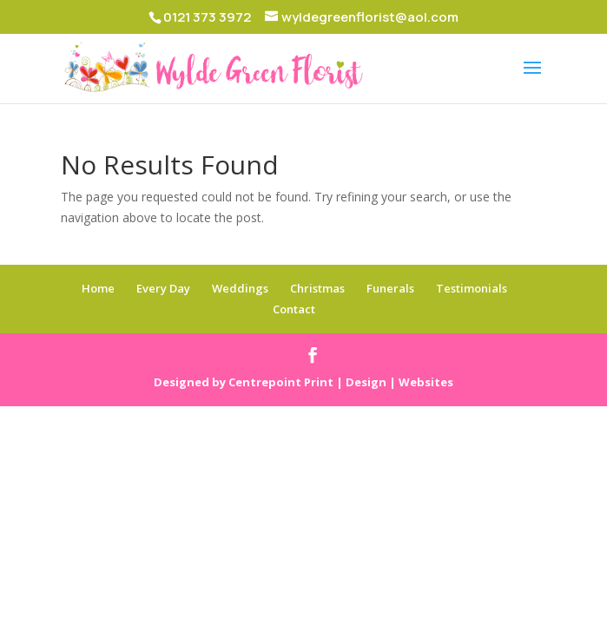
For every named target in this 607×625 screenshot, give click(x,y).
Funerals (390, 288)
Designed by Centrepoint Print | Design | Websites (303, 382)
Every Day (163, 288)
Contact (294, 309)
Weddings (240, 288)
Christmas (317, 288)
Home (98, 288)
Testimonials (471, 288)
